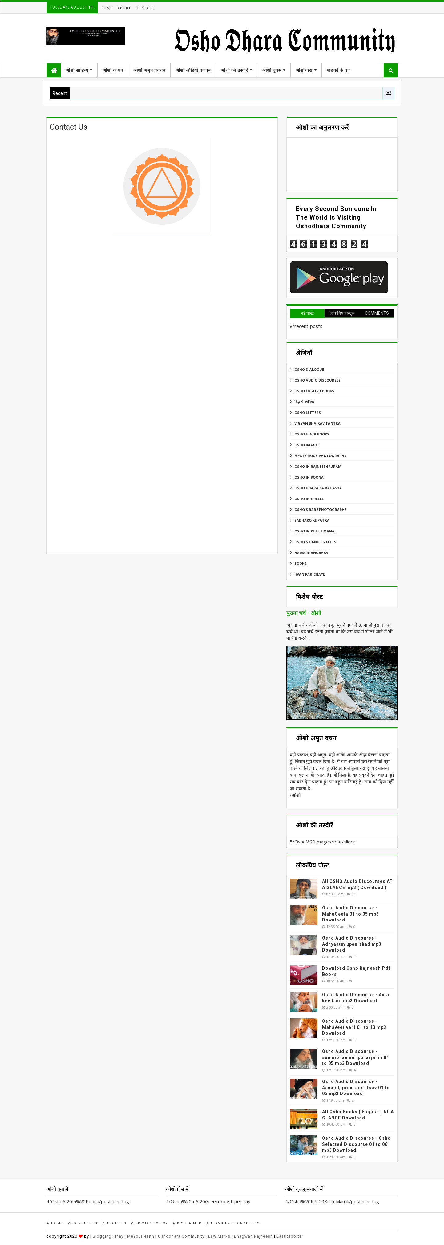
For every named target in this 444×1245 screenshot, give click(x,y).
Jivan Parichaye (309, 574)
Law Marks (219, 1236)
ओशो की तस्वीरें (234, 70)
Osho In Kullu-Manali (315, 531)
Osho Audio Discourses (317, 380)
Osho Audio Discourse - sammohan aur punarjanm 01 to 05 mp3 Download (355, 1057)
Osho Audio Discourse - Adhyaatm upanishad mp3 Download (351, 944)
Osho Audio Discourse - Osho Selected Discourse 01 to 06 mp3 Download (356, 1144)
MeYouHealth (140, 1236)
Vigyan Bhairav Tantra (317, 423)
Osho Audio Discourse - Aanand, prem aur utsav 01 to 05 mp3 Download (356, 1087)
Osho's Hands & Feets (315, 542)
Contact (144, 8)
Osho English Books (314, 391)
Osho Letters (307, 412)
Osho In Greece (309, 498)
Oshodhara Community (181, 1236)
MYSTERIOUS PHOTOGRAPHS (320, 455)
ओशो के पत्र (113, 70)
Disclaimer (186, 1223)
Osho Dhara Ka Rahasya (318, 488)
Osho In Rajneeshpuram (317, 466)
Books (300, 563)
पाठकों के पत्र (338, 70)
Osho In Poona (309, 477)
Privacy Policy (149, 1223)
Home (107, 8)
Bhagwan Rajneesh (253, 1236)
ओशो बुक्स (271, 70)
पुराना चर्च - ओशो (303, 613)
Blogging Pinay (108, 1236)
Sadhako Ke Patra (311, 520)
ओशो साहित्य (77, 70)
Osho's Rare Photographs (320, 509)
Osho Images (307, 445)
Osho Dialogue (309, 369)
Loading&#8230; (148, 404)
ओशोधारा (304, 70)
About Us (114, 1223)
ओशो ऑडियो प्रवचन (193, 70)
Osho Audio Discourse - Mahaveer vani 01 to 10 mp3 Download (354, 1027)
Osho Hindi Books (311, 434)
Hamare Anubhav (311, 552)
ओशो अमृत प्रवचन (149, 70)
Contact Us (82, 1223)
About (124, 8)
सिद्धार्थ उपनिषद (304, 401)
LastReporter (289, 1236)
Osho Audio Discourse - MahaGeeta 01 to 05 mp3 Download (350, 913)
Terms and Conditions (233, 1223)
